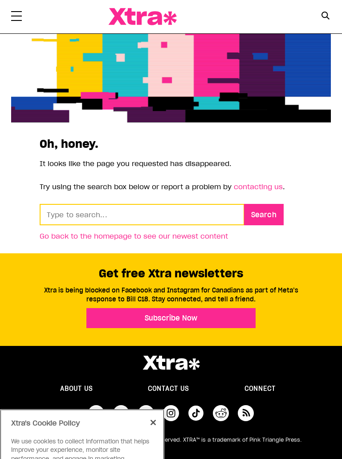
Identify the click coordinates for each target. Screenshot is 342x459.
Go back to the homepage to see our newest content (134, 236)
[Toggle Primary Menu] (16, 17)
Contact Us (168, 389)
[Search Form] (325, 17)
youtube (146, 413)
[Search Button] (325, 15)
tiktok (196, 413)
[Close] (153, 430)
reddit (221, 413)
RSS (246, 413)
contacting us (258, 186)
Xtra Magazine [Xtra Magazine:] (171, 363)
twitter (121, 413)
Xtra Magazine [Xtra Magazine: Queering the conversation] (142, 16)
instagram (171, 413)
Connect (260, 389)
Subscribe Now (171, 317)
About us (76, 389)
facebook (96, 413)
